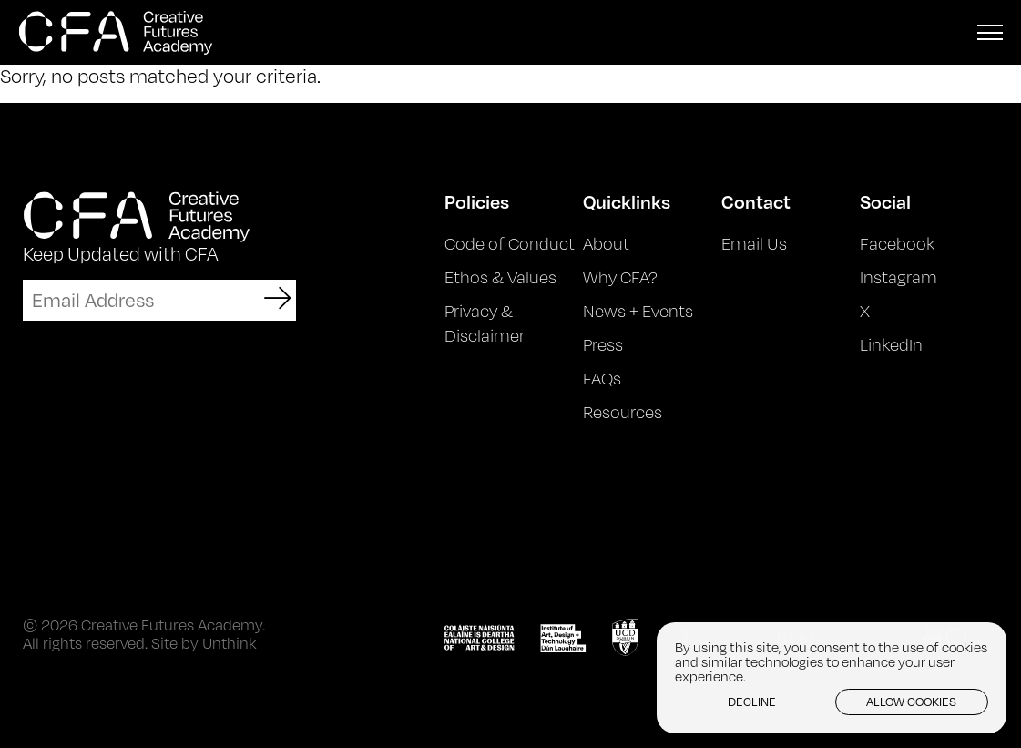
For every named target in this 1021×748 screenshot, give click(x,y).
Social (885, 201)
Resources (622, 412)
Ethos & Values (500, 277)
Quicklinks (626, 201)
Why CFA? (620, 277)
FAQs (602, 378)
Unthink (229, 643)
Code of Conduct (509, 243)
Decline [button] (752, 701)
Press (603, 344)
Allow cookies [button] (911, 701)
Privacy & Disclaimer (484, 323)
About (606, 243)
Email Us (754, 243)
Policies (476, 201)
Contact (756, 201)
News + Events (638, 311)
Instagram (898, 277)
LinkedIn (891, 344)
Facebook (897, 243)
